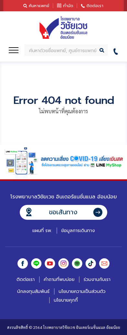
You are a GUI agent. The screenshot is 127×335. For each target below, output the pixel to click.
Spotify (77, 263)
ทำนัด (68, 6)
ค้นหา (102, 50)
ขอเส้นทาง (63, 212)
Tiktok (91, 263)
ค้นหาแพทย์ (39, 6)
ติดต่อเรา (95, 6)
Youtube (50, 263)
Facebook (22, 263)
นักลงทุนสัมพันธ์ (33, 291)
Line (36, 263)
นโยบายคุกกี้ (66, 300)
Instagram (63, 263)
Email (104, 263)
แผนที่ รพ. (42, 230)
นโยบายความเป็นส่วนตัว (82, 291)
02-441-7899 (117, 50)
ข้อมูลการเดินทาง (78, 230)
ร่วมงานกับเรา (97, 279)
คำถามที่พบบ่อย (59, 279)
